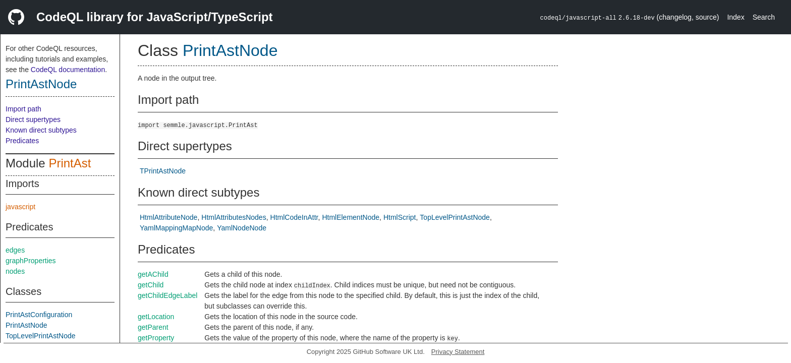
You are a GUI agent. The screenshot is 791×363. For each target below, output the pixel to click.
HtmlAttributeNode (168, 217)
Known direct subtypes (41, 130)
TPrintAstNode (163, 171)
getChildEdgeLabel (167, 295)
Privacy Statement (458, 351)
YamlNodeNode (241, 228)
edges (15, 250)
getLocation (156, 317)
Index (735, 17)
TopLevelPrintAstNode (41, 336)
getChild (150, 285)
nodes (15, 271)
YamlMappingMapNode (176, 228)
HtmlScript (399, 217)
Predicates (22, 141)
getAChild (153, 274)
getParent (153, 327)
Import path (23, 109)
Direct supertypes (33, 119)
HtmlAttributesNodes (233, 217)
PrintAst (69, 163)
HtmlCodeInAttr (294, 217)
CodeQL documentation (68, 70)
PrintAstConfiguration (39, 315)
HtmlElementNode (350, 217)
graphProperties (31, 261)
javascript (20, 207)
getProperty (156, 338)
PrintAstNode (41, 84)
